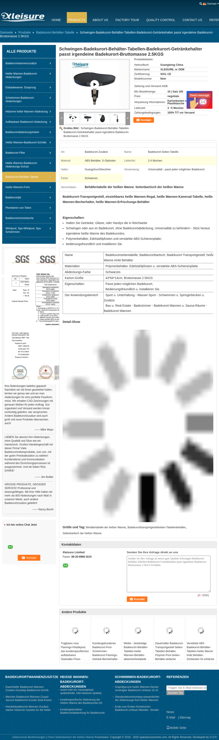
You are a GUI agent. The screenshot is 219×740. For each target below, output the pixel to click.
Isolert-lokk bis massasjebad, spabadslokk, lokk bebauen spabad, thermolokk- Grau (81, 693)
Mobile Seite (176, 727)
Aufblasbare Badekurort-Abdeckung (26, 121)
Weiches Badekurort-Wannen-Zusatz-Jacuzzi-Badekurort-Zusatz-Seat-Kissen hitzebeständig (28, 700)
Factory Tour (127, 20)
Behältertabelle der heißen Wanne (106, 527)
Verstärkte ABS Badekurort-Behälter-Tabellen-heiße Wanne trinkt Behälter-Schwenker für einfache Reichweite (200, 653)
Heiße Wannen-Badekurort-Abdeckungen (21, 75)
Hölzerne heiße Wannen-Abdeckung (26, 111)
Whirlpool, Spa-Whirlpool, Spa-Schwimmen (23, 230)
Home (56, 20)
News (170, 712)
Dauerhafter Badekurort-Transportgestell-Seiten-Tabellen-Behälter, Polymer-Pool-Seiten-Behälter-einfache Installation (169, 653)
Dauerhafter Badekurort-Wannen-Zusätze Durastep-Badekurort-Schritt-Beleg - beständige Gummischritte (27, 690)
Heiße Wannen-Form (17, 187)
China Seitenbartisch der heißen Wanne (71, 737)
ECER (213, 737)
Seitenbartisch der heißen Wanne (82, 533)
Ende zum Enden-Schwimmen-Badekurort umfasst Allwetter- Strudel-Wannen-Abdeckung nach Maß (137, 710)
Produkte (24, 32)
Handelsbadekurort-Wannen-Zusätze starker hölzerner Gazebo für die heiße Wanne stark (27, 710)
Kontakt (146, 120)
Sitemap (185, 717)
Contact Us (192, 20)
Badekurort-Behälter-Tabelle (55, 32)
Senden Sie (175, 692)
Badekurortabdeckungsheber (22, 132)
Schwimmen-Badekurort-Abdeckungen (19, 99)
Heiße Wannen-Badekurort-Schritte (25, 142)
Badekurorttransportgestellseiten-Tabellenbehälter (157, 527)
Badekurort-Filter (15, 152)
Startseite (6, 32)
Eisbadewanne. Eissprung (20, 87)
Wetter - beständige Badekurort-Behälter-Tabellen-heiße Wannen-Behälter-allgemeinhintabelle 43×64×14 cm (136, 653)
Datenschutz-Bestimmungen (29, 737)
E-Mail (170, 717)
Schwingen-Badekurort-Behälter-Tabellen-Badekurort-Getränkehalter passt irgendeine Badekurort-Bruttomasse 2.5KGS (96, 132)
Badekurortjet (13, 197)
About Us (100, 20)
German (212, 3)
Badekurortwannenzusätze (21, 63)
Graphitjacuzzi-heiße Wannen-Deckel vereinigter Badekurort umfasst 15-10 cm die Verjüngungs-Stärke (136, 690)
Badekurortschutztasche (19, 218)
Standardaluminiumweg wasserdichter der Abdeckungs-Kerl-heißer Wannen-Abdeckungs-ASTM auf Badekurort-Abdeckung (137, 701)
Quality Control (160, 20)
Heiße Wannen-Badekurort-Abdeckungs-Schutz (21, 165)
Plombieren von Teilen (18, 207)
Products (76, 20)
